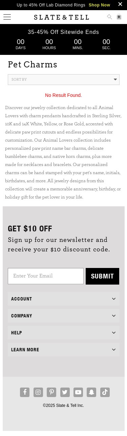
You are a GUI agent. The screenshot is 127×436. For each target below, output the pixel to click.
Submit (102, 276)
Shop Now (99, 5)
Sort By (64, 79)
